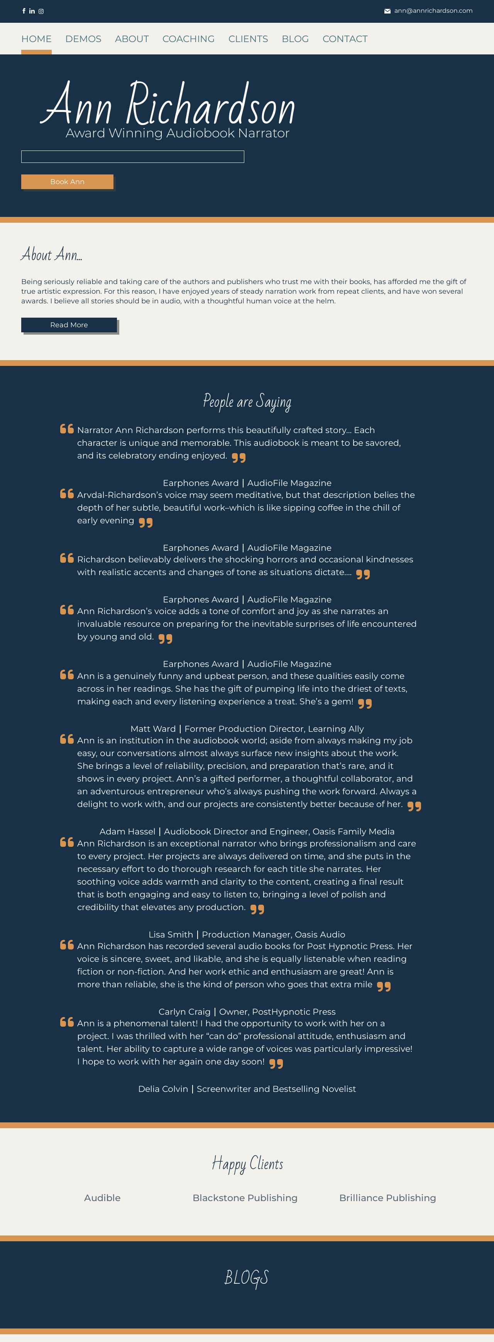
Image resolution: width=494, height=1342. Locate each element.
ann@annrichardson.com (428, 10)
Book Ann (67, 182)
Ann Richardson (170, 108)
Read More (69, 325)
